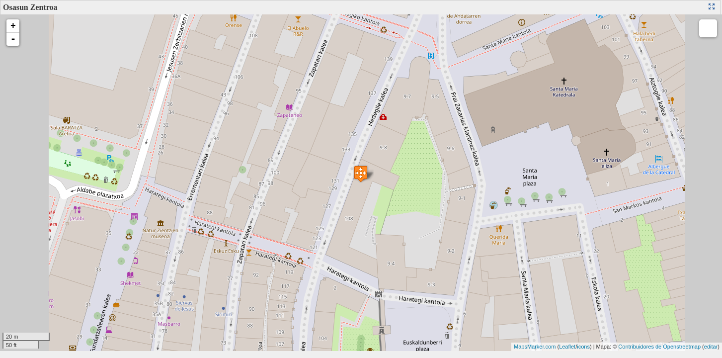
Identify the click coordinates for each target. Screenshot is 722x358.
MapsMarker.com (535, 347)
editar (711, 347)
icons (583, 347)
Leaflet (567, 347)
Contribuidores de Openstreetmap (659, 347)
